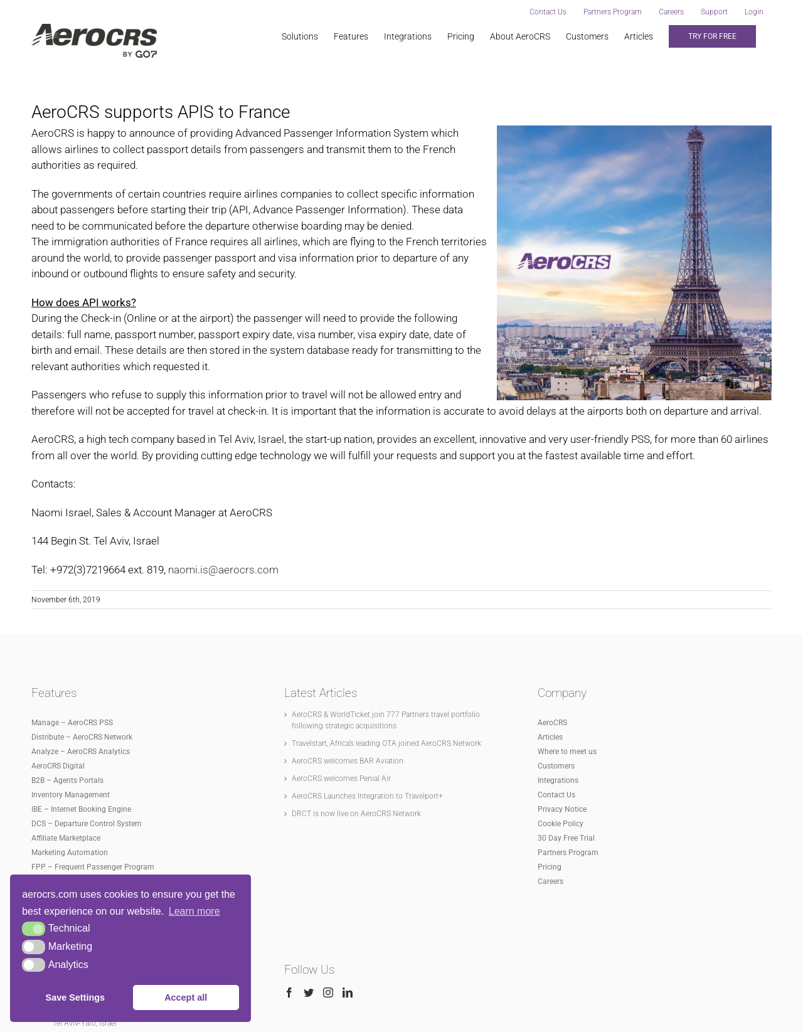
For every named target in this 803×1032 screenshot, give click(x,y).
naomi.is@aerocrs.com (223, 569)
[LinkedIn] (348, 846)
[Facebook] (289, 846)
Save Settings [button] (75, 997)
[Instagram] (328, 846)
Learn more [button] (194, 911)
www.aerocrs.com (470, 1016)
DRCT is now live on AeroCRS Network (356, 666)
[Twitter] (309, 846)
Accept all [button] (185, 997)
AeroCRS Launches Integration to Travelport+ (367, 649)
